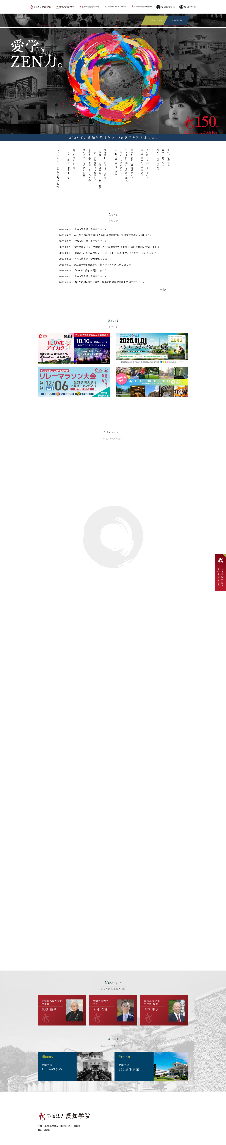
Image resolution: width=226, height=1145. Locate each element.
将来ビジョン (102, 17)
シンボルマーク (84, 17)
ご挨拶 (70, 17)
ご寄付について (168, 1113)
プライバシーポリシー (171, 1120)
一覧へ (164, 283)
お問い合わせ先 (107, 1124)
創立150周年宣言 (55, 17)
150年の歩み (118, 17)
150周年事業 (133, 17)
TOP (41, 17)
